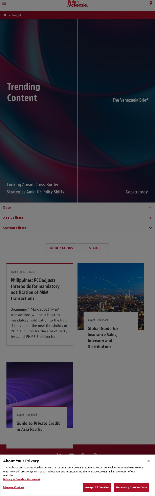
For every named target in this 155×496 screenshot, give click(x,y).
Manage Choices (13, 487)
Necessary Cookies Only (131, 487)
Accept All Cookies (97, 487)
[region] (77, 475)
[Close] (148, 461)
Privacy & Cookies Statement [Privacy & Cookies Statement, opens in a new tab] (21, 479)
